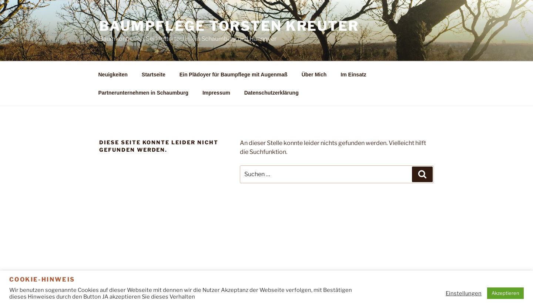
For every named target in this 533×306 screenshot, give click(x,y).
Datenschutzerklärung (271, 93)
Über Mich (314, 75)
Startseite (153, 75)
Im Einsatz (353, 75)
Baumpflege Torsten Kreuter (229, 26)
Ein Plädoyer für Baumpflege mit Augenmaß (234, 75)
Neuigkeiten (113, 75)
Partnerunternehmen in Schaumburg (143, 93)
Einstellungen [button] (464, 293)
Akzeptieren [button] (505, 293)
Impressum (216, 93)
